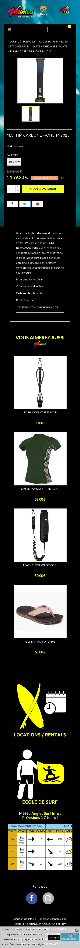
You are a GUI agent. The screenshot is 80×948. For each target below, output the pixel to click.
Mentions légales (23, 918)
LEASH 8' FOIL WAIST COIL (40, 565)
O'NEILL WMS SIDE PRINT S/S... (40, 488)
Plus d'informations (70, 937)
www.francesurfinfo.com (26, 826)
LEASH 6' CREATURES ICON (40, 412)
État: (10, 146)
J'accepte (54, 937)
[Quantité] (11, 189)
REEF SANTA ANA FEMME (40, 641)
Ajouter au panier (43, 188)
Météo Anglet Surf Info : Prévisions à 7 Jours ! (40, 815)
